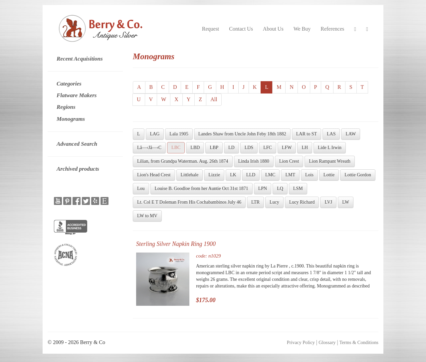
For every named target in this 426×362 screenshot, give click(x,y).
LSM (298, 188)
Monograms (71, 119)
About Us (273, 29)
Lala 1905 (178, 133)
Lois (309, 174)
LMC (270, 174)
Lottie (328, 174)
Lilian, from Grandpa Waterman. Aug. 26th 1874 (182, 161)
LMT (290, 174)
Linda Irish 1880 (253, 161)
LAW (350, 133)
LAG (155, 133)
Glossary (327, 342)
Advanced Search (77, 144)
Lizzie (214, 174)
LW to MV (147, 215)
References (332, 29)
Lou (141, 188)
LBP (214, 147)
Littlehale (190, 174)
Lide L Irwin (329, 147)
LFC (267, 147)
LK (233, 174)
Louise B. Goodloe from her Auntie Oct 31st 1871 (201, 188)
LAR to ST (306, 133)
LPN (262, 188)
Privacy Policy (301, 342)
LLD (250, 174)
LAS (331, 133)
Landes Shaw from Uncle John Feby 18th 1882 (242, 133)
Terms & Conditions (358, 342)
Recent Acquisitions (80, 59)
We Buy (302, 29)
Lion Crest (289, 161)
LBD (195, 147)
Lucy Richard (302, 202)
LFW (287, 147)
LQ (280, 188)
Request (210, 29)
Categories (69, 84)
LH (305, 147)
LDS (249, 147)
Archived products (78, 169)
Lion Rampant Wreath (329, 161)
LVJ (328, 202)
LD (231, 147)
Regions (66, 107)
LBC (175, 147)
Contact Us (241, 29)
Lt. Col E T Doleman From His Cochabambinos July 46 (189, 202)
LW (345, 202)
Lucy (274, 202)
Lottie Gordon (357, 174)
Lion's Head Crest (154, 174)
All (213, 99)
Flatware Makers (77, 95)
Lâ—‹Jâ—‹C (149, 147)
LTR (255, 202)
